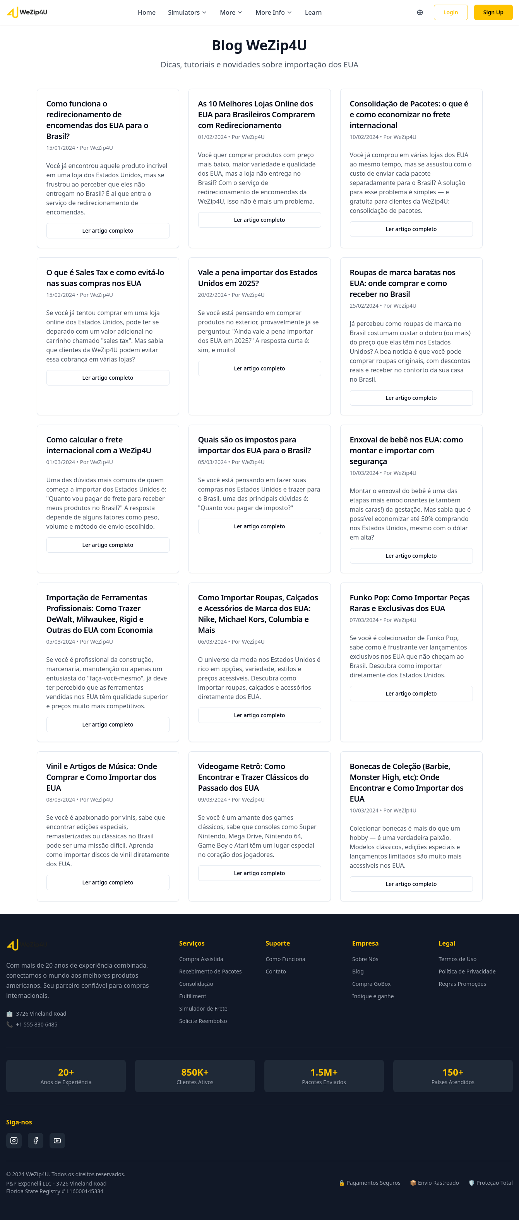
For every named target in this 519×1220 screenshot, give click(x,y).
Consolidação (196, 983)
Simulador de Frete (203, 1008)
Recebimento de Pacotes (210, 971)
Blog (358, 971)
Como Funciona (285, 959)
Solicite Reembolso (203, 1021)
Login (451, 12)
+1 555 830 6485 (36, 1024)
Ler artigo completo (107, 230)
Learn (313, 12)
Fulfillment (192, 996)
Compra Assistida (201, 959)
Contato (276, 971)
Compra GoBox (371, 983)
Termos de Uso (458, 959)
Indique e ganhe (373, 996)
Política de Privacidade (467, 971)
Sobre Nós (365, 959)
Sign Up (493, 12)
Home (147, 12)
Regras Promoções (462, 983)
